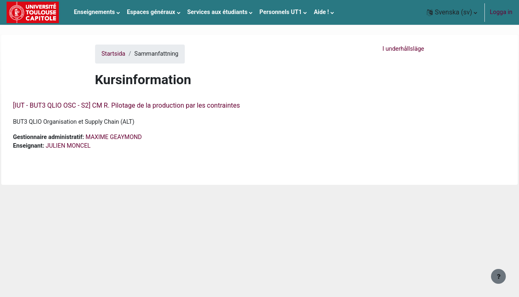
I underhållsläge (403, 48)
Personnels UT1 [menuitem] (280, 12)
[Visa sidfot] (498, 276)
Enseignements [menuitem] (94, 12)
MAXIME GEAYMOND (132, 137)
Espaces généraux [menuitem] (151, 12)
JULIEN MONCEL (86, 145)
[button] (452, 12)
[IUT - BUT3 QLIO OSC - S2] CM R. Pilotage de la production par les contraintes (144, 105)
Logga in (501, 12)
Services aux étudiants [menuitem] (217, 12)
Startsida (114, 53)
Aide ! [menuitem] (321, 12)
